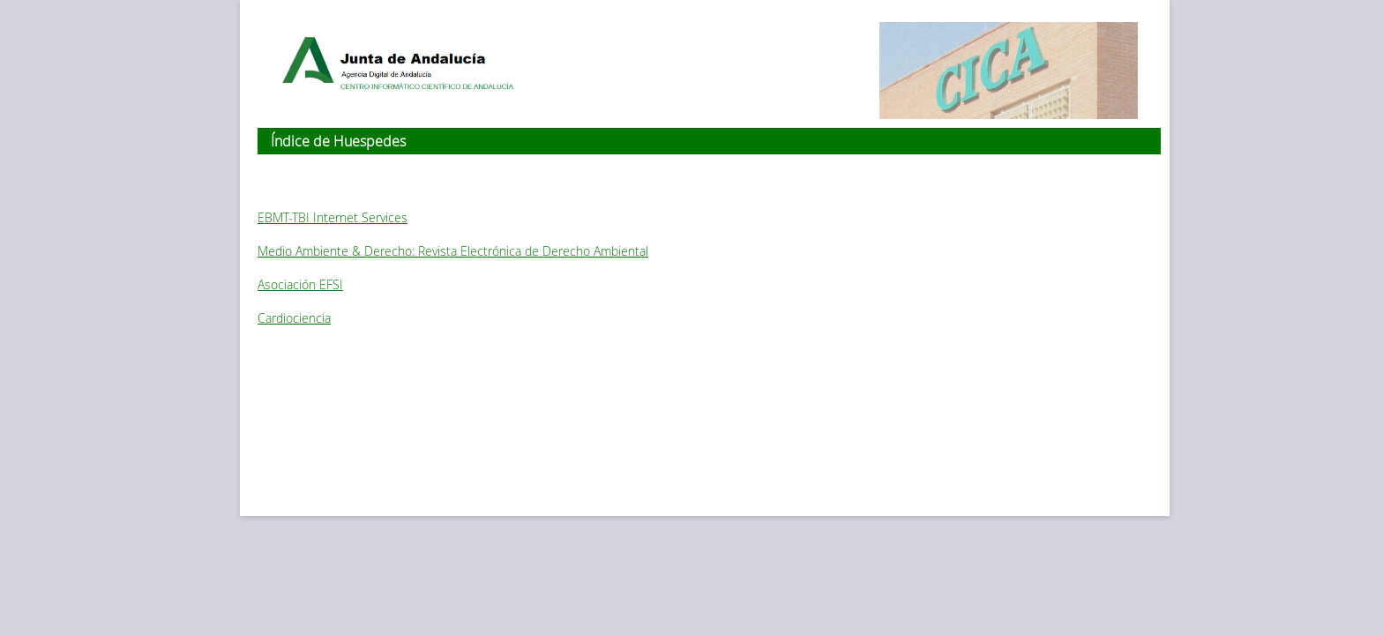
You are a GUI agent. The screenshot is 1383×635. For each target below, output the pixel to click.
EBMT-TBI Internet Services (332, 217)
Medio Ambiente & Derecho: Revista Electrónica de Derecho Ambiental (453, 251)
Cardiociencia (294, 318)
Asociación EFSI (300, 284)
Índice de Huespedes (338, 141)
